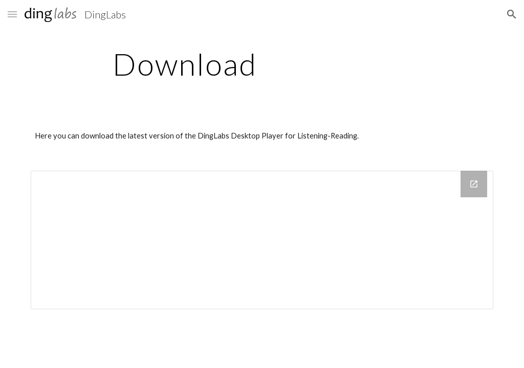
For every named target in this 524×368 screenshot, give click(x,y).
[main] (185, 64)
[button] (12, 14)
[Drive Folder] (262, 240)
